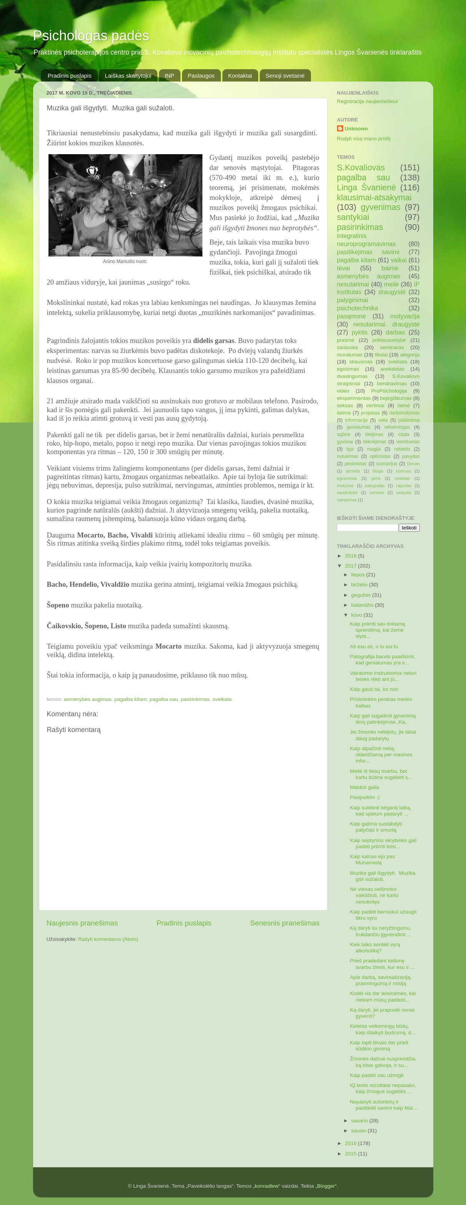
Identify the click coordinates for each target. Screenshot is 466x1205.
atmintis (353, 471)
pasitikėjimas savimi (368, 251)
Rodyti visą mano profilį (364, 138)
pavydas (410, 456)
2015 (351, 1154)
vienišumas (408, 441)
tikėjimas (374, 434)
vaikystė (403, 492)
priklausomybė (389, 340)
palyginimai (352, 299)
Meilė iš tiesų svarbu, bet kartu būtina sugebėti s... (381, 774)
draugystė (392, 291)
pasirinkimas (195, 699)
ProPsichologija (389, 391)
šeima (344, 413)
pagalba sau (164, 699)
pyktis (359, 332)
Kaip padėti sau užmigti (377, 1075)
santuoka (347, 347)
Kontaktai (240, 75)
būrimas (403, 471)
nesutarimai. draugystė (386, 324)
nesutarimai (353, 284)
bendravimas (392, 383)
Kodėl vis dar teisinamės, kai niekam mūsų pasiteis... (383, 996)
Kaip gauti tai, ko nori (374, 689)
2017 (351, 566)
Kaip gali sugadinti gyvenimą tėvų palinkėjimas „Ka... (383, 719)
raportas (403, 485)
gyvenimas (380, 207)
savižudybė (347, 492)
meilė (391, 284)
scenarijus (387, 463)
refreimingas (397, 427)
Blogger (326, 1186)
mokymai (345, 485)
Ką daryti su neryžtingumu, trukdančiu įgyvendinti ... (380, 931)
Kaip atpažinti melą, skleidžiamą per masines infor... (381, 755)
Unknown (356, 128)
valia (383, 420)
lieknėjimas (374, 441)
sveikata (222, 699)
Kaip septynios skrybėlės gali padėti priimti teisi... (383, 843)
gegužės (361, 595)
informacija (356, 420)
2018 (351, 556)
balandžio (363, 605)
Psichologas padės (91, 35)
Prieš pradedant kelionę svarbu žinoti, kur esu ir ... (382, 964)
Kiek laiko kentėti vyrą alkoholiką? (375, 948)
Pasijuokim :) (364, 797)
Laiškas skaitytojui (128, 75)
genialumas (359, 427)
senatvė (377, 492)
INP (169, 75)
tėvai (343, 268)
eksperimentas (354, 398)
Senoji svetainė (285, 75)
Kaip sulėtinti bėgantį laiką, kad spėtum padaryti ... (380, 811)
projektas (370, 413)
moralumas (350, 355)
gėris (375, 478)
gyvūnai (345, 441)
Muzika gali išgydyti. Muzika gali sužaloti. (382, 876)
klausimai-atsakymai (374, 197)
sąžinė (344, 434)
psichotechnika (357, 308)
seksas (345, 405)
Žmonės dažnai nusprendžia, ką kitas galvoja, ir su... (383, 1062)
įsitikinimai (408, 420)
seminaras (392, 347)
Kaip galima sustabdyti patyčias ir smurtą (376, 827)
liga (350, 449)
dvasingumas (352, 376)
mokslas (402, 478)
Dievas (413, 463)
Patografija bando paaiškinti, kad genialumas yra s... (382, 660)
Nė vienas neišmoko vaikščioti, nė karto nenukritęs (374, 895)
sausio (359, 1130)
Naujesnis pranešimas (82, 923)
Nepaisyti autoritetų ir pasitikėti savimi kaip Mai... (383, 1105)
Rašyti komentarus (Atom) (108, 939)
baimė (389, 268)
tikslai (381, 355)
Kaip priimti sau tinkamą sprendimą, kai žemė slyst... (377, 630)
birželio (360, 585)
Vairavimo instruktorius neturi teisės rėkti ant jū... (383, 676)
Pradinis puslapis (69, 75)
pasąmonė (351, 316)
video (343, 391)
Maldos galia (364, 787)
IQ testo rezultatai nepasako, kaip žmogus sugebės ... (383, 1088)
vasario (360, 1120)
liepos (358, 575)
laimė (404, 405)
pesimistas (355, 463)
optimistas (380, 456)
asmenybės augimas (88, 699)
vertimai (375, 405)
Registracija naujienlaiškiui (367, 101)
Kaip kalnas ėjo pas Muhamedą (372, 859)
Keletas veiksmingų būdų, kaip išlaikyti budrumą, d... (382, 1029)
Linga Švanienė (366, 187)
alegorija (409, 355)
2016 (351, 1143)
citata (403, 434)
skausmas (361, 361)
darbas (395, 332)
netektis (402, 449)
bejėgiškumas (396, 398)
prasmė (345, 340)
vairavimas (347, 500)
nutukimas (347, 456)
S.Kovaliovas (361, 167)
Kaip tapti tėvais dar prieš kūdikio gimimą (379, 1046)
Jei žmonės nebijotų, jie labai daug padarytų (383, 735)
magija (374, 449)
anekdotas (392, 369)
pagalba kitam (130, 699)
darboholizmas (404, 413)
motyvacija (404, 316)
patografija (374, 485)
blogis (377, 471)
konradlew (267, 1186)
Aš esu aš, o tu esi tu (374, 646)
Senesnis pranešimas (285, 923)
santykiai (353, 217)
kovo (357, 615)
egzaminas (347, 478)
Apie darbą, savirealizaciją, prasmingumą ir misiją (381, 980)
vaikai (398, 259)
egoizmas (348, 369)
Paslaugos (201, 75)
